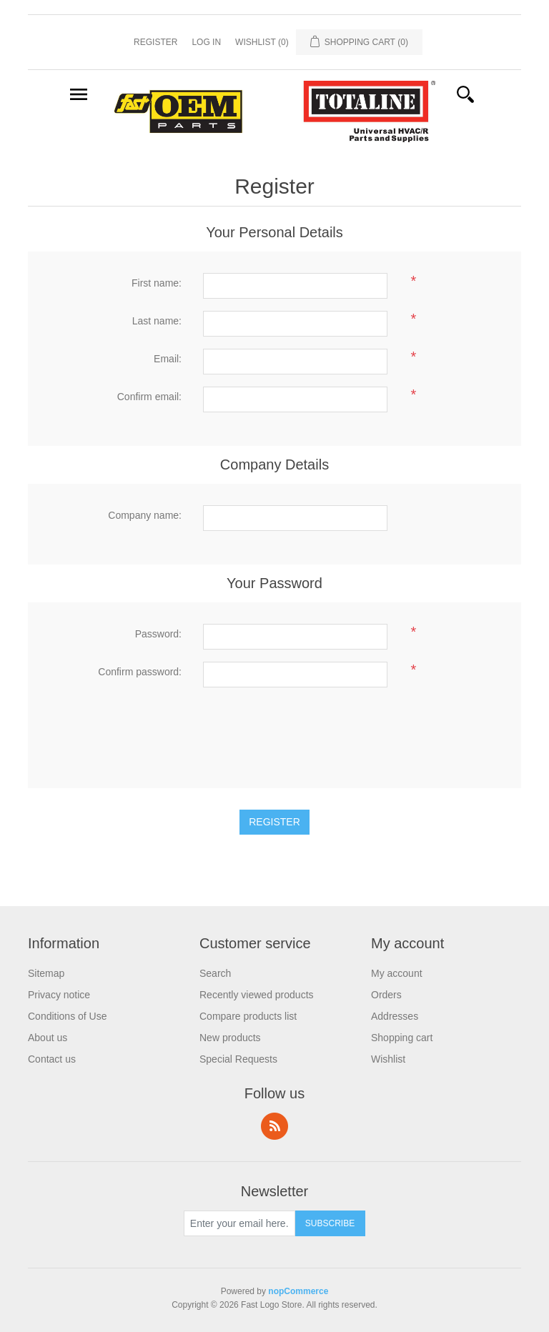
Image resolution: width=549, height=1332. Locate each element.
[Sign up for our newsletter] (239, 1223)
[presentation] (311, 727)
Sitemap (46, 973)
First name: (157, 283)
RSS (274, 1126)
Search (215, 973)
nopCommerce (298, 1291)
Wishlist (388, 1059)
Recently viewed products (256, 994)
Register (155, 42)
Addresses (394, 1016)
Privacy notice (59, 994)
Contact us (52, 1059)
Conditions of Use (67, 1016)
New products (230, 1037)
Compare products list (248, 1016)
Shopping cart (401, 1037)
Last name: (157, 321)
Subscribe (330, 1223)
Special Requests (238, 1059)
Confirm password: (140, 671)
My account (396, 973)
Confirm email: (149, 396)
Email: (168, 358)
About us (47, 1037)
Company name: (145, 515)
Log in (206, 42)
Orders (386, 994)
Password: (158, 634)
